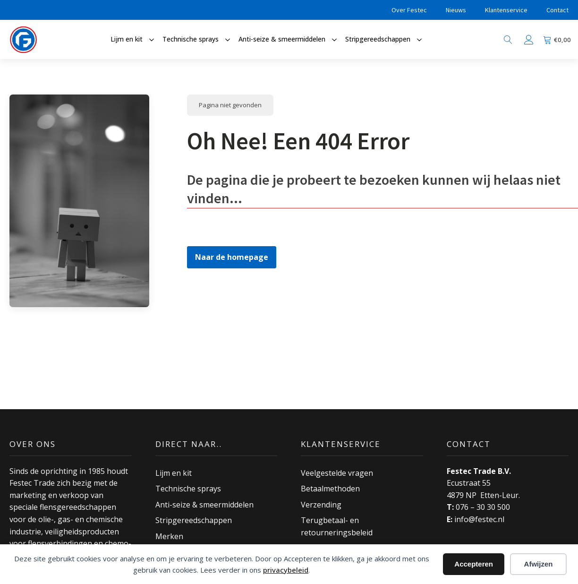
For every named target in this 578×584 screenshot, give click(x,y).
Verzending (321, 504)
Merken (169, 536)
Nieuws (456, 10)
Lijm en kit (173, 473)
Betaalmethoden (330, 488)
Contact (557, 10)
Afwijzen (538, 564)
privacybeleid (285, 570)
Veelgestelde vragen (337, 473)
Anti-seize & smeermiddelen (204, 504)
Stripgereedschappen (193, 520)
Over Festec (409, 10)
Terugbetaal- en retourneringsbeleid (337, 526)
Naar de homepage (231, 257)
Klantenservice (506, 10)
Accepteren (473, 564)
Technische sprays (188, 488)
